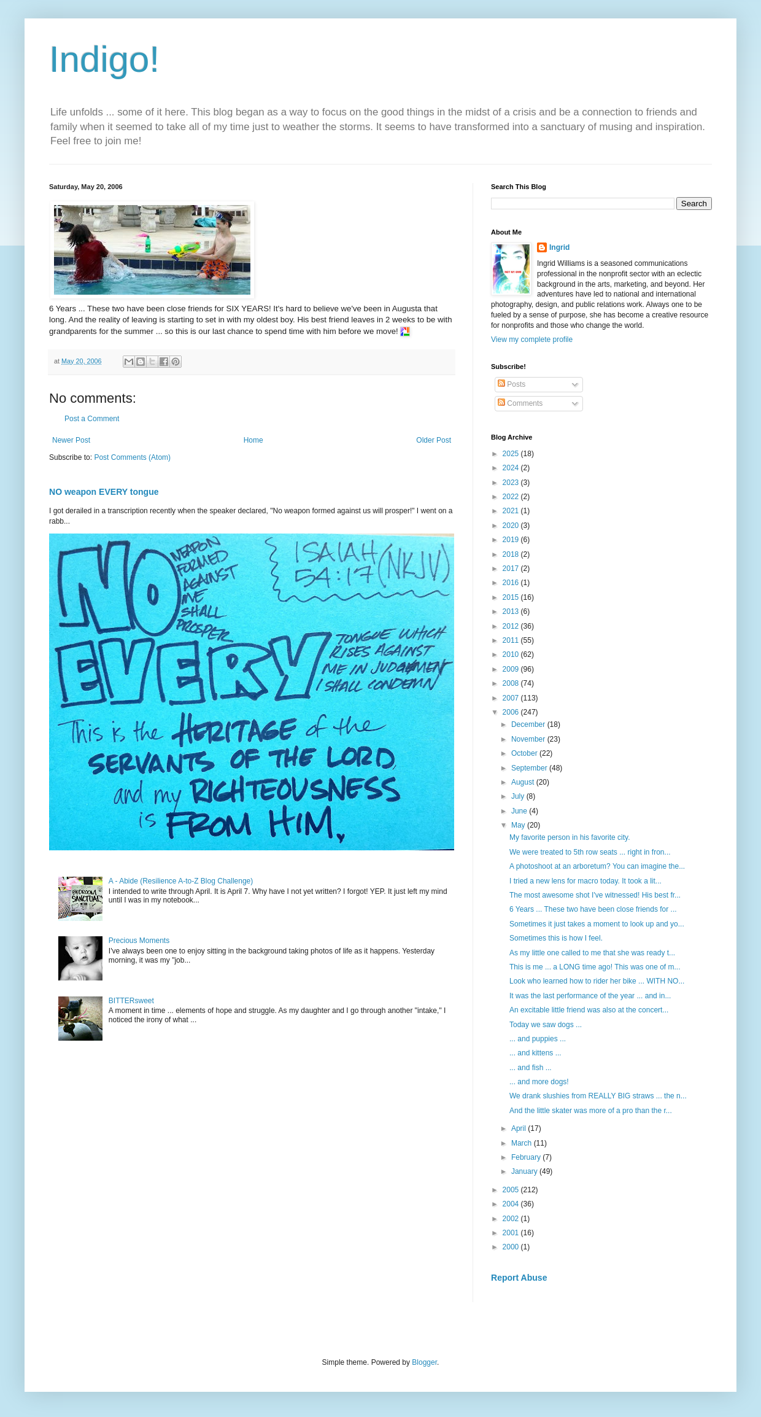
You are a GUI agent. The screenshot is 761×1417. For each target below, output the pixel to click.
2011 (512, 640)
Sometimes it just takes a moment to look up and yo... (596, 924)
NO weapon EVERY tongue (104, 492)
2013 (512, 611)
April (519, 1128)
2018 (512, 554)
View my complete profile (532, 339)
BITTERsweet (131, 1000)
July (519, 796)
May (519, 825)
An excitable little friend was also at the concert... (588, 1010)
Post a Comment (91, 418)
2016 (512, 582)
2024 (512, 468)
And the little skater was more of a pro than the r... (590, 1110)
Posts (511, 384)
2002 (512, 1218)
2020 (512, 525)
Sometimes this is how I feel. (557, 938)
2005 (512, 1190)
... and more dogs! (539, 1081)
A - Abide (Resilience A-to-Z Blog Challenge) (181, 881)
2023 (512, 482)
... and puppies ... (537, 1039)
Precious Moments (139, 940)
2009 (512, 669)
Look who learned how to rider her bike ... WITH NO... (596, 981)
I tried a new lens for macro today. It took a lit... (585, 881)
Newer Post (71, 440)
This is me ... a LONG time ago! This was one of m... (595, 967)
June (520, 811)
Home (253, 440)
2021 (512, 511)
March (522, 1143)
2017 (512, 568)
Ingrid (559, 247)
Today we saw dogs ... (545, 1024)
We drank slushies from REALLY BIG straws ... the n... (598, 1096)
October (525, 753)
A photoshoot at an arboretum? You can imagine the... (597, 866)
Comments (520, 403)
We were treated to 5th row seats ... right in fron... (590, 852)
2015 (512, 597)
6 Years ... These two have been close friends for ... (593, 909)
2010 (512, 654)
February (527, 1157)
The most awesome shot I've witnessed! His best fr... (595, 895)
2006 (512, 712)
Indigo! (104, 59)
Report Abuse (519, 1278)
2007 (512, 698)
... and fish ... (530, 1067)
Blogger (424, 1362)
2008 (512, 683)
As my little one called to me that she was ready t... (592, 953)
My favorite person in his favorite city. (569, 837)
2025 (512, 453)
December (529, 724)
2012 (512, 626)
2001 (512, 1233)
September (530, 768)
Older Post (433, 440)
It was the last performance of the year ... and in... (590, 996)
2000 (512, 1247)
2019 (512, 539)
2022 (512, 496)
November (529, 739)
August (523, 782)
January (525, 1171)
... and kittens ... (535, 1053)
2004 (512, 1204)
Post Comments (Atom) (132, 457)
